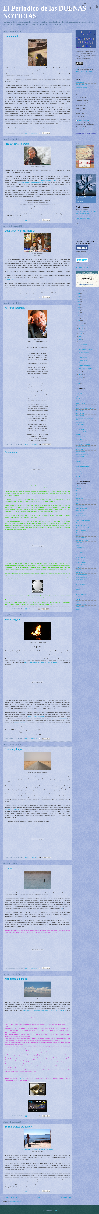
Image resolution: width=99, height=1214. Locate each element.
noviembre (82, 325)
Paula (34, 1078)
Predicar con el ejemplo (17, 143)
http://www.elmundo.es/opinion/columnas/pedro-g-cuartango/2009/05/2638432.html (45, 1010)
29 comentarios (33, 738)
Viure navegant (79, 473)
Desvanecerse (79, 518)
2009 (78, 320)
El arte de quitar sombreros (82, 523)
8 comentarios (32, 609)
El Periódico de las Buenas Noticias (85, 66)
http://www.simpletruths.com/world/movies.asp (30, 182)
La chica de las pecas (81, 559)
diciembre (81, 323)
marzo (80, 374)
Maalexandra (79, 582)
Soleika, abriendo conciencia (83, 464)
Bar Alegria (78, 398)
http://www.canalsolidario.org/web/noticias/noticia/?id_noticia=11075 (42, 662)
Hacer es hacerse (80, 429)
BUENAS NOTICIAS (83, 120)
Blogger (55, 1210)
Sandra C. (22, 1078)
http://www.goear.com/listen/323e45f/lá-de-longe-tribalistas (37, 1149)
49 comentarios (33, 1191)
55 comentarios (33, 444)
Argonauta (78, 488)
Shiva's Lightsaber (80, 459)
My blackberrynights (81, 584)
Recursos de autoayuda (81, 592)
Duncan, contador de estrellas (83, 520)
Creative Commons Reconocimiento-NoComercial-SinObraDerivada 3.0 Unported (85, 73)
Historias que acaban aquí (82, 87)
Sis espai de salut (80, 461)
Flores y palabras (80, 427)
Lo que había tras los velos (82, 84)
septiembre (82, 331)
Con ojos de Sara (80, 510)
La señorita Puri (80, 569)
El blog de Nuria (80, 413)
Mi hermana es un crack (82, 454)
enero (80, 379)
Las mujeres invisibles (81, 574)
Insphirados (78, 434)
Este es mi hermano (80, 422)
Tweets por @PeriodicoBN (82, 267)
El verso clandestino (81, 532)
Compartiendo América (81, 508)
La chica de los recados (81, 562)
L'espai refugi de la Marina (82, 436)
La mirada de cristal (81, 564)
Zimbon (78, 609)
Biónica (77, 491)
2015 (78, 304)
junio (80, 339)
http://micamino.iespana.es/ (12, 809)
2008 (78, 383)
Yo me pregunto (13, 619)
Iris (76, 550)
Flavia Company (80, 424)
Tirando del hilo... (80, 468)
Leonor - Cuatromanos (81, 577)
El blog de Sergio (80, 415)
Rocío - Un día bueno (81, 594)
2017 (78, 299)
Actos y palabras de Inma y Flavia (84, 391)
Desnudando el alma (81, 515)
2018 (78, 296)
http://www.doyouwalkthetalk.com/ (47, 180)
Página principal (80, 82)
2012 (78, 312)
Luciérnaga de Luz (80, 579)
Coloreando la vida (80, 505)
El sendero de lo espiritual (82, 527)
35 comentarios (33, 220)
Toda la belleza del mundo (18, 1126)
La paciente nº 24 (80, 567)
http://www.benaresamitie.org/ (36, 716)
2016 (78, 302)
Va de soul (78, 471)
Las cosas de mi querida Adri (83, 444)
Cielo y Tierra (79, 500)
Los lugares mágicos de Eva (83, 446)
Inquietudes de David (81, 432)
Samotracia (78, 596)
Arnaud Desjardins (10, 289)
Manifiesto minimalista (17, 978)
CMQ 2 (77, 495)
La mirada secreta (80, 439)
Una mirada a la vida (81, 604)
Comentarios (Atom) (15, 1201)
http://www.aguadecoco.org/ (21, 722)
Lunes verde (11, 452)
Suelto (77, 601)
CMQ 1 (77, 493)
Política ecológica (80, 456)
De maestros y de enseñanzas (20, 230)
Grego (77, 545)
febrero (81, 377)
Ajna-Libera (79, 393)
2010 (78, 318)
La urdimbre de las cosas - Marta (84, 441)
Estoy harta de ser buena (82, 540)
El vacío (9, 868)
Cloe (77, 503)
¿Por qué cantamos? (15, 307)
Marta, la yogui (79, 449)
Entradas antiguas (66, 1197)
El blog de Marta (80, 410)
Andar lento (79, 486)
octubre (81, 328)
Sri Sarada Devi (9, 279)
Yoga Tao (78, 476)
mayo (80, 341)
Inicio (39, 1197)
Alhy (61, 908)
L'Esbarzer (78, 555)
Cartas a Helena (79, 498)
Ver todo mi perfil (80, 128)
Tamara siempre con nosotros (83, 466)
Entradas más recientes (11, 1197)
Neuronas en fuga (80, 589)
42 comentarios (33, 133)
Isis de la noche (79, 552)
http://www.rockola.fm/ (11, 129)
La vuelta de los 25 (80, 572)
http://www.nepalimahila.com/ (13, 726)
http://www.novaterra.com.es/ (59, 718)
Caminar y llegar (13, 749)
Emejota (78, 535)
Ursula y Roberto (80, 606)
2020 (78, 293)
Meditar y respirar (80, 451)
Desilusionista (79, 513)
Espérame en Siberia (81, 537)
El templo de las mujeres (82, 530)
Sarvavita (78, 599)
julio (80, 336)
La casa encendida (80, 557)
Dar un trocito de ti (14, 36)
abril (80, 371)
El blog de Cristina (80, 403)
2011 (78, 315)
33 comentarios (33, 297)
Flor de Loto (79, 542)
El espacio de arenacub (81, 525)
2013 (78, 310)
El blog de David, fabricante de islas (85, 408)
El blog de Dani (79, 405)
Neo (77, 587)
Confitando (78, 400)
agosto (81, 333)
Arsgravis (78, 396)
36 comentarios (33, 1116)
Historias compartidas (81, 547)
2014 (78, 307)
